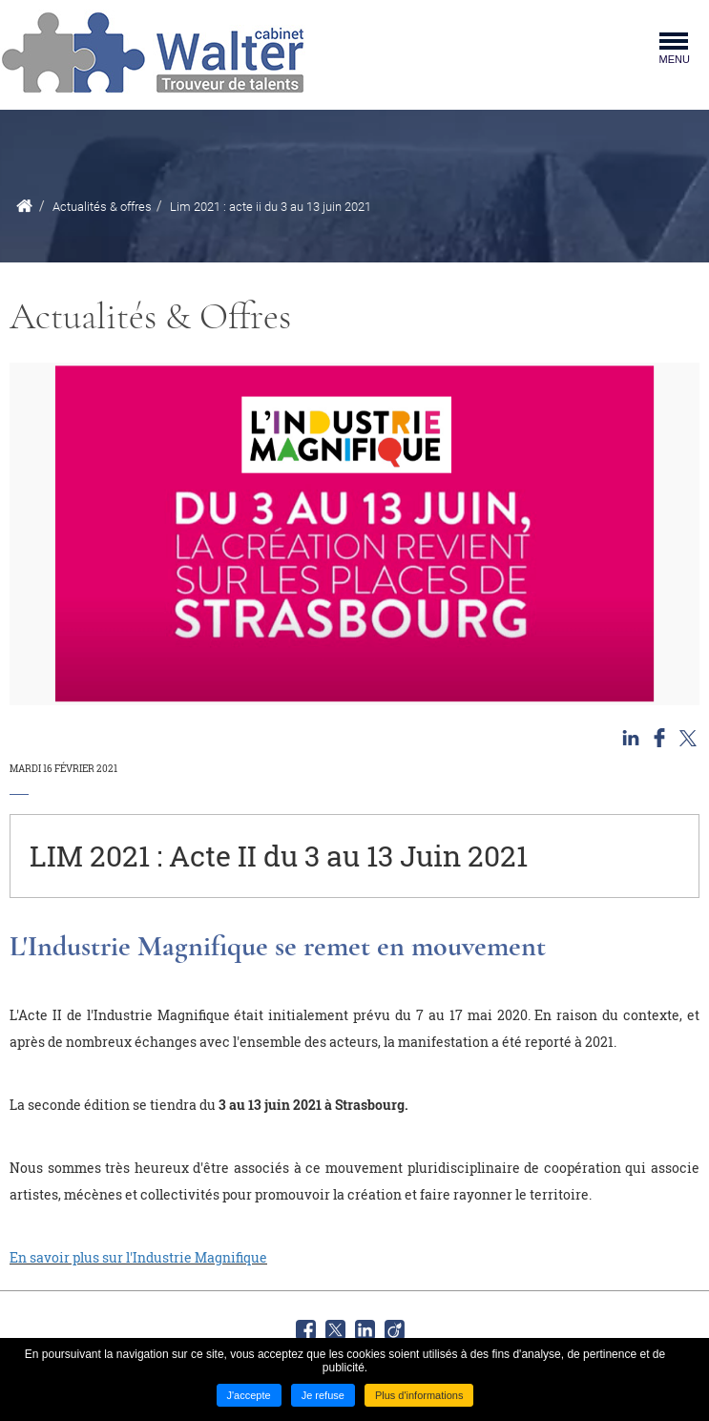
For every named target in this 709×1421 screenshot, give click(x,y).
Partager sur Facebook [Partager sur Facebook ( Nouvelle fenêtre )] (659, 737)
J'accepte (249, 1395)
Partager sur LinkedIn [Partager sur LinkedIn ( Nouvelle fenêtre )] (630, 737)
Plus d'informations (419, 1395)
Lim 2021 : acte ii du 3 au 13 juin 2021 (270, 206)
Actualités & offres (102, 206)
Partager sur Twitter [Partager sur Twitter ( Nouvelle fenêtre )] (688, 737)
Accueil (24, 206)
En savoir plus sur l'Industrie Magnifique (138, 1257)
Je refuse (323, 1395)
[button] (354, 534)
